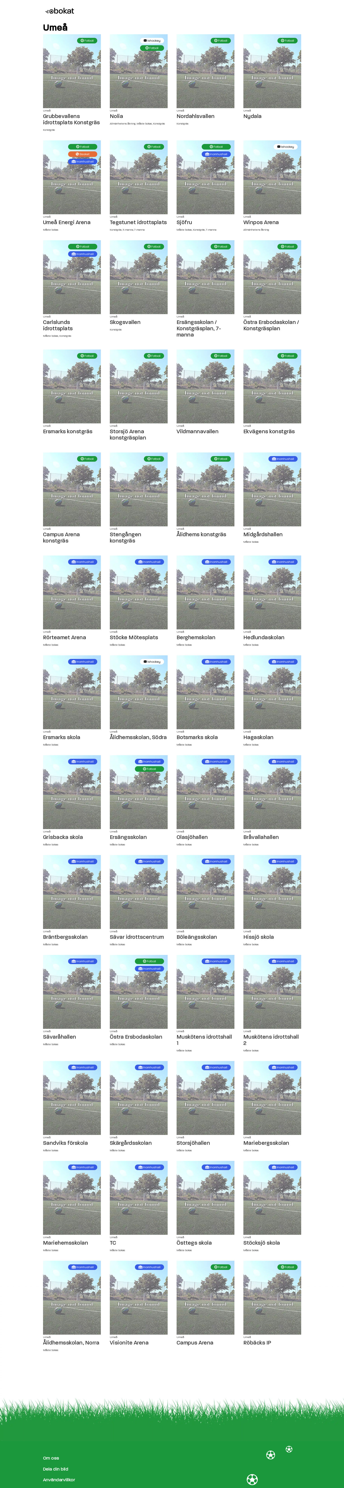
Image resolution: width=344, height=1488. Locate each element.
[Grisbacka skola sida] (72, 792)
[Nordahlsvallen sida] (205, 71)
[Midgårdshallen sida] (272, 489)
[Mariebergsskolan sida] (272, 1098)
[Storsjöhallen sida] (205, 1098)
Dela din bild (55, 1469)
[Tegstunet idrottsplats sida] (139, 177)
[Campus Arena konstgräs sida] (72, 489)
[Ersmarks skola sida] (72, 692)
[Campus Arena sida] (205, 1298)
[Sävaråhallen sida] (72, 992)
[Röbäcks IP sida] (272, 1298)
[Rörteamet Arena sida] (72, 592)
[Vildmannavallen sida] (205, 386)
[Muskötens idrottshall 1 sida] (205, 992)
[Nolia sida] (139, 71)
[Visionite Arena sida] (139, 1298)
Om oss (51, 1458)
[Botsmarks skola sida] (205, 692)
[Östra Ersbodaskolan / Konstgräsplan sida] (272, 277)
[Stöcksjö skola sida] (272, 1198)
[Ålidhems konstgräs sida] (205, 489)
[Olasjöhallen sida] (205, 792)
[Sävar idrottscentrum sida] (139, 892)
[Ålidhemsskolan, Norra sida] (72, 1298)
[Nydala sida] (272, 71)
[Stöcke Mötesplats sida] (139, 592)
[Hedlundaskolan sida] (272, 592)
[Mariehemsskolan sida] (72, 1198)
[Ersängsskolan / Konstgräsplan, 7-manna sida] (205, 277)
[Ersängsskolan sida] (139, 792)
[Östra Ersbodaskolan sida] (139, 992)
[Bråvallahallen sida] (272, 792)
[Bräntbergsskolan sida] (72, 892)
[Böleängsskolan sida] (205, 892)
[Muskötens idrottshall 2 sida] (272, 992)
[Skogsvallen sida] (139, 277)
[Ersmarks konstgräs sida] (72, 386)
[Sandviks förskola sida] (72, 1098)
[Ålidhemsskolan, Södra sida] (139, 692)
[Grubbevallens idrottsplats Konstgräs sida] (72, 71)
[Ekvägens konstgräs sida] (272, 386)
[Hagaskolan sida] (272, 692)
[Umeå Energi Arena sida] (72, 177)
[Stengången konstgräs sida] (139, 489)
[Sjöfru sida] (205, 177)
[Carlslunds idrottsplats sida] (72, 277)
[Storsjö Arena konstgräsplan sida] (139, 386)
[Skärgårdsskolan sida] (139, 1098)
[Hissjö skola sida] (272, 892)
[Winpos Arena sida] (272, 177)
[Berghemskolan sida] (205, 592)
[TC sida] (139, 1198)
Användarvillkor (59, 1479)
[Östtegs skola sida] (205, 1198)
